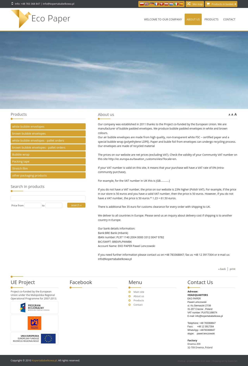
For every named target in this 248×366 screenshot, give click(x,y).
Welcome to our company (163, 19)
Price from (17, 205)
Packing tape (20, 161)
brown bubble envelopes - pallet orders (38, 147)
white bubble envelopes (28, 126)
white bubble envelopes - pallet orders (38, 140)
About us (193, 19)
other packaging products (29, 175)
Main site (138, 292)
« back (222, 269)
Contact (229, 19)
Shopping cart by (225, 361)
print (232, 269)
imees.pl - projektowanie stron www (194, 361)
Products (211, 19)
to (43, 205)
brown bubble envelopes (29, 133)
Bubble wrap (20, 154)
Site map (197, 4)
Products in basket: (224, 4)
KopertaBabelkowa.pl (44, 360)
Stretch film (20, 168)
